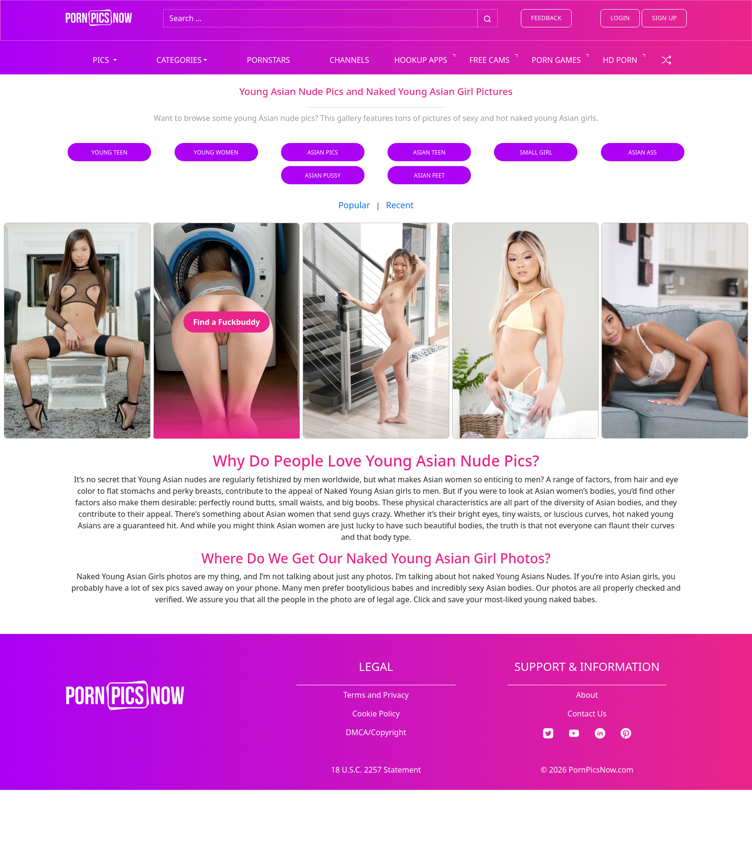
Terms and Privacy (376, 695)
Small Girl (536, 152)
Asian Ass (642, 152)
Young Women (216, 152)
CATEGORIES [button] (178, 60)
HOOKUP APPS (420, 60)
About (587, 695)
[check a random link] (666, 59)
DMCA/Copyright (376, 732)
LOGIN (620, 17)
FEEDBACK (546, 17)
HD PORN (620, 60)
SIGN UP (664, 17)
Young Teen (110, 152)
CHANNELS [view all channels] (349, 60)
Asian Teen (429, 152)
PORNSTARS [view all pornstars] (268, 60)
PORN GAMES (556, 60)
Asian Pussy (323, 175)
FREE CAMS (490, 60)
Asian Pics (322, 152)
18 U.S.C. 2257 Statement (376, 769)
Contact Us (586, 713)
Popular (354, 205)
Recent (400, 205)
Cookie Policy (376, 713)
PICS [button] (102, 60)
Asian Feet (429, 175)
